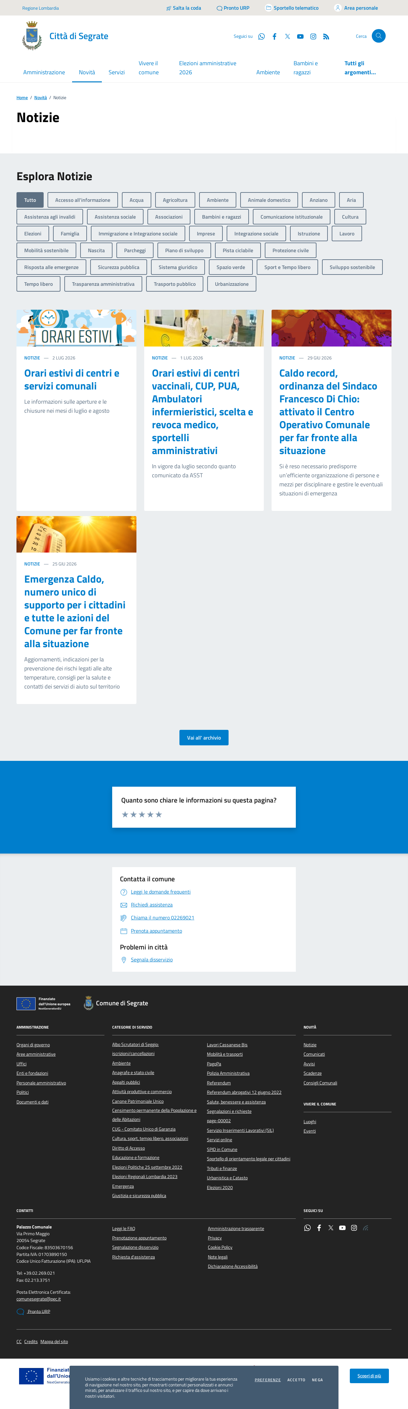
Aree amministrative (36, 1054)
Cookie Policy (220, 1247)
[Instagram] (310, 35)
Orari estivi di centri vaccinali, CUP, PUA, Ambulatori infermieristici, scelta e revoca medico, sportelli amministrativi (202, 411)
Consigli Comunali (320, 1082)
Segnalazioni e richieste (229, 1111)
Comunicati (314, 1054)
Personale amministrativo (41, 1082)
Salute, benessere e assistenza (236, 1101)
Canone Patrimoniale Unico (138, 1101)
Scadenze (313, 1073)
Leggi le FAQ (123, 1228)
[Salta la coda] (183, 8)
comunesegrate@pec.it (38, 1299)
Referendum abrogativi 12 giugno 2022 (244, 1092)
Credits (31, 1341)
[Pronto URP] (233, 8)
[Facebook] (271, 35)
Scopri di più (369, 1375)
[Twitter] (284, 35)
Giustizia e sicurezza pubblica (139, 1195)
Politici (22, 1092)
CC (19, 1341)
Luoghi (310, 1121)
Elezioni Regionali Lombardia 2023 (144, 1176)
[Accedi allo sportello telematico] (291, 8)
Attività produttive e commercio (142, 1091)
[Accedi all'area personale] (356, 8)
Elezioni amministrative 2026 (207, 68)
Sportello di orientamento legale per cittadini (248, 1158)
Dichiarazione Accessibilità (233, 1266)
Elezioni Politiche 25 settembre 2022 (147, 1167)
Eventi (310, 1130)
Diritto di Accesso (128, 1148)
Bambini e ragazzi (306, 68)
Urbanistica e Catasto (227, 1177)
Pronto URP (33, 1312)
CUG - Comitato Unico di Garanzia (144, 1129)
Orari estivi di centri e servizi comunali (71, 379)
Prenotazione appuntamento (139, 1237)
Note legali (218, 1256)
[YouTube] (297, 35)
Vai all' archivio (204, 737)
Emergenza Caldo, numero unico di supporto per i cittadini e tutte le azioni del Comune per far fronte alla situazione (74, 611)
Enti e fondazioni (32, 1073)
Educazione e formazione (135, 1157)
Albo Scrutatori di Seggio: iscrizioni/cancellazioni (135, 1049)
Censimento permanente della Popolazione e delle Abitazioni (154, 1115)
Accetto (296, 1380)
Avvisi (309, 1063)
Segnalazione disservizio (135, 1247)
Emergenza (123, 1186)
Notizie (32, 357)
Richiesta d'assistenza (133, 1256)
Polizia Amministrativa (228, 1073)
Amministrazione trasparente (236, 1228)
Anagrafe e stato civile (133, 1072)
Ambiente (268, 72)
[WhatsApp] (258, 35)
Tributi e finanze (222, 1168)
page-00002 (219, 1120)
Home (22, 97)
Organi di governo (33, 1044)
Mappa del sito (54, 1341)
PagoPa (214, 1063)
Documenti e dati (32, 1101)
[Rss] (323, 35)
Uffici (21, 1063)
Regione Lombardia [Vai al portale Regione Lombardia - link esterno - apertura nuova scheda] (40, 8)
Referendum (219, 1082)
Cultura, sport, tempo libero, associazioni (150, 1138)
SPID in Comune (222, 1149)
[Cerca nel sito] (379, 36)
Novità (40, 97)
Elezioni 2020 (220, 1187)
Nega (317, 1380)
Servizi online (219, 1139)
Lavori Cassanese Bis (227, 1044)
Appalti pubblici (126, 1082)
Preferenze (268, 1380)
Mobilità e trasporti (225, 1054)
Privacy (215, 1237)
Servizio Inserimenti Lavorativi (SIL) (240, 1130)
